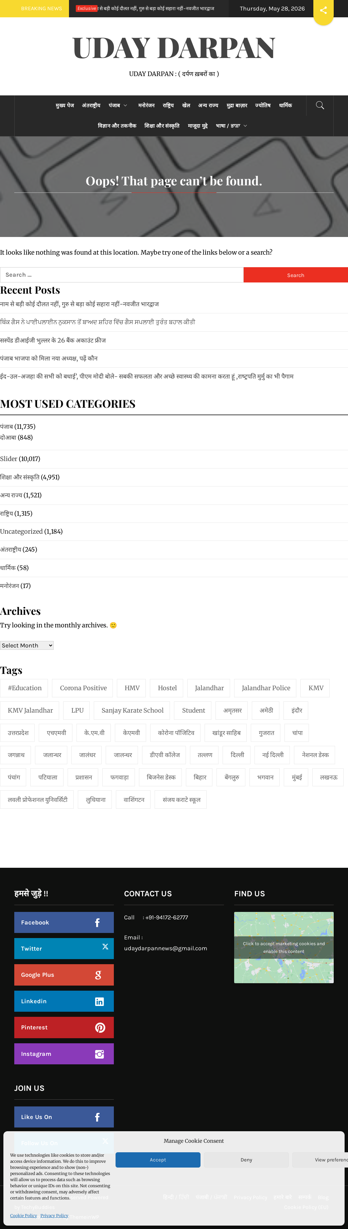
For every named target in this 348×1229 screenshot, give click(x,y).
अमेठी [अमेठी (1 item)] (266, 710)
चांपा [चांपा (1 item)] (297, 733)
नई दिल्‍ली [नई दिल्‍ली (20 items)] (273, 755)
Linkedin (34, 1001)
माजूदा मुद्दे (198, 126)
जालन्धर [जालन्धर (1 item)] (123, 755)
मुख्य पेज (65, 106)
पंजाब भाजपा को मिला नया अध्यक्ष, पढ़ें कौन (49, 358)
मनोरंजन (146, 106)
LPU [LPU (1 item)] (77, 710)
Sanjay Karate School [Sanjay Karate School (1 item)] (133, 710)
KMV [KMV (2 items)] (316, 688)
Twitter (31, 948)
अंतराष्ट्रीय (91, 106)
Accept (158, 1160)
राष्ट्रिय (168, 106)
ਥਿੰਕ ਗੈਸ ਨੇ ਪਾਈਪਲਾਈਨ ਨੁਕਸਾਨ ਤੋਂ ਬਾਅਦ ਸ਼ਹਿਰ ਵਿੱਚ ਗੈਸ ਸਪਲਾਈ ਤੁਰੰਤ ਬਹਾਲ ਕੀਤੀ (97, 322)
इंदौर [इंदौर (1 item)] (297, 710)
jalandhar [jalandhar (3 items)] (209, 688)
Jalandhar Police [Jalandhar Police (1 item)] (266, 688)
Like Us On (36, 1117)
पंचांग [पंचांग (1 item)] (14, 777)
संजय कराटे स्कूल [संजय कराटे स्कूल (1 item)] (182, 800)
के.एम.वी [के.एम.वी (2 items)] (94, 733)
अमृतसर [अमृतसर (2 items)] (232, 710)
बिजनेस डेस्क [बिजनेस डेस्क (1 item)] (161, 777)
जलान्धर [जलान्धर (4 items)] (52, 755)
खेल (186, 106)
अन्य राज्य (208, 106)
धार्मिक (285, 106)
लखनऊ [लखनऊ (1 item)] (328, 777)
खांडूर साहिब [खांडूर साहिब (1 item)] (226, 733)
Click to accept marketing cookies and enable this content (284, 947)
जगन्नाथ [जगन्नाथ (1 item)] (16, 755)
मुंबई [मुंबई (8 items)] (297, 777)
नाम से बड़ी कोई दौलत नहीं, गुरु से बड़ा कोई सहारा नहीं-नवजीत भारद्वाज (142, 8)
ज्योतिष (263, 106)
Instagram (36, 1054)
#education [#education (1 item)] (25, 688)
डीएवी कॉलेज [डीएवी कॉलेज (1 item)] (165, 755)
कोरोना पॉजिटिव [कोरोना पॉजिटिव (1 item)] (176, 733)
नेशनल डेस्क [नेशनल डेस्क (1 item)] (315, 755)
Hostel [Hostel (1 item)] (167, 688)
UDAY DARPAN (174, 46)
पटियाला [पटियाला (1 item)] (47, 777)
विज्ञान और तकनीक (117, 126)
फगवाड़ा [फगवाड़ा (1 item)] (119, 777)
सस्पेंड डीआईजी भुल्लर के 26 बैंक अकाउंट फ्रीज (53, 340)
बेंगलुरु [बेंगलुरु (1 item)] (232, 777)
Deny (246, 1160)
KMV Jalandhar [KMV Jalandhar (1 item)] (30, 710)
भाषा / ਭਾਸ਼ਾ (233, 126)
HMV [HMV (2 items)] (132, 688)
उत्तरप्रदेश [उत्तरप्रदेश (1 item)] (18, 733)
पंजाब (119, 106)
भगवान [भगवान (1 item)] (265, 777)
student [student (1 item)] (193, 710)
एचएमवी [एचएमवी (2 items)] (56, 733)
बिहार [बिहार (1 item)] (200, 777)
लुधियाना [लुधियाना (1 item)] (96, 800)
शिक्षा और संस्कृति (161, 126)
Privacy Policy (54, 1215)
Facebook (35, 922)
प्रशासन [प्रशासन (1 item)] (83, 777)
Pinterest (34, 1027)
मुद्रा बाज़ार (237, 106)
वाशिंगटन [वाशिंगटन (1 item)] (134, 800)
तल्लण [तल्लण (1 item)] (205, 755)
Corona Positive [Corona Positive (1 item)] (83, 688)
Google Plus (37, 974)
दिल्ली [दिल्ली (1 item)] (237, 755)
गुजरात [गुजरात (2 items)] (266, 733)
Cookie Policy (23, 1215)
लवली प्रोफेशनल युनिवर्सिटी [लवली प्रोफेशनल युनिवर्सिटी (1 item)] (38, 800)
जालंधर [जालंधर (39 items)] (87, 755)
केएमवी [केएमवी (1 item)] (131, 733)
